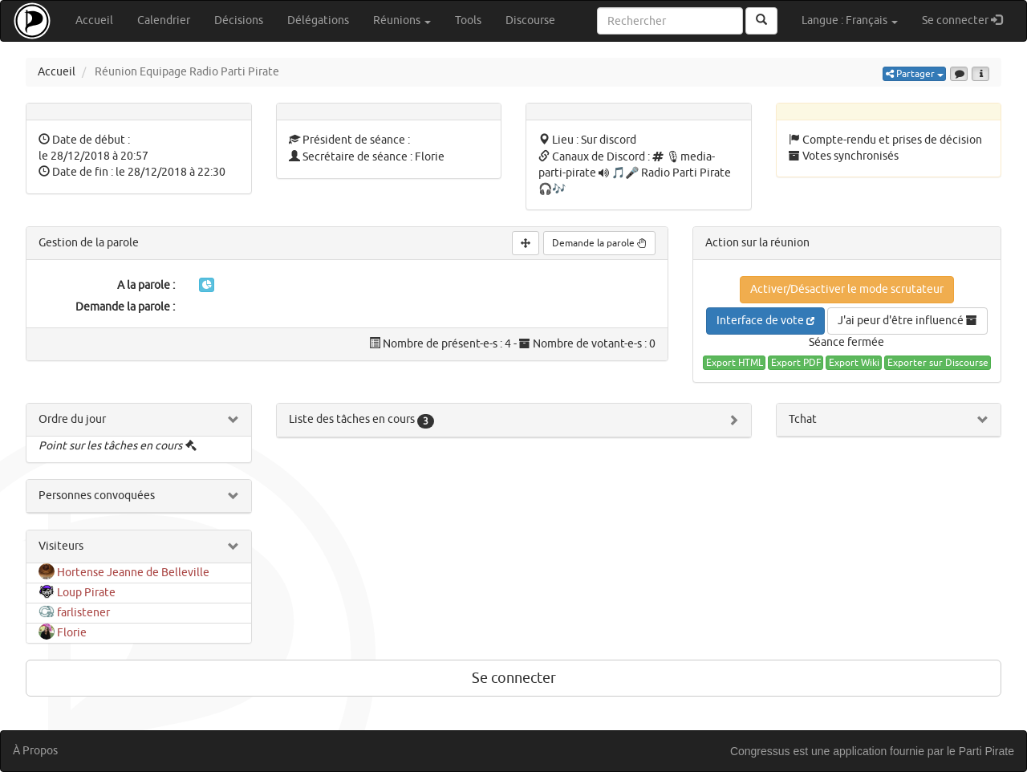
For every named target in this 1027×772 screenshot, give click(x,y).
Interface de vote (765, 320)
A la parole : (146, 285)
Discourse (530, 20)
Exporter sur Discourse (937, 362)
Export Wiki (854, 362)
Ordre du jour (72, 419)
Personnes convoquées (97, 495)
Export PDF (796, 362)
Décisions (238, 20)
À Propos (35, 751)
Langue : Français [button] (850, 20)
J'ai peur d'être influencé (907, 320)
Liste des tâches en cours (361, 419)
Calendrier (163, 20)
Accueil (94, 20)
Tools (468, 20)
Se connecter (968, 19)
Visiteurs (61, 546)
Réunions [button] (402, 20)
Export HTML (734, 362)
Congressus (760, 751)
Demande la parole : (125, 307)
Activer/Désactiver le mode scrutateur (847, 289)
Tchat (803, 419)
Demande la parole (599, 243)
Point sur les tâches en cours (110, 446)
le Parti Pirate (980, 751)
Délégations (318, 20)
